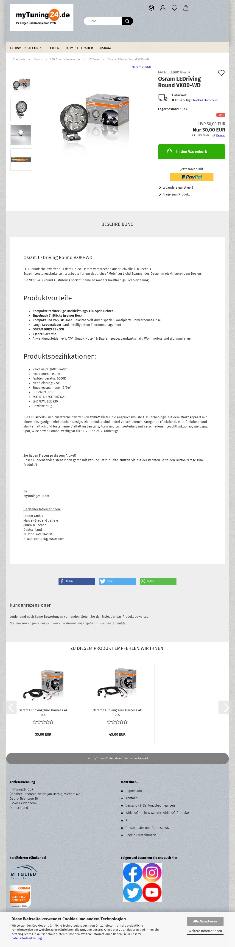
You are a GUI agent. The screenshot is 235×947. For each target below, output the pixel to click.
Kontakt (131, 798)
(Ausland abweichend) (205, 100)
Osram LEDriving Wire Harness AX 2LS (117, 712)
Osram (105, 48)
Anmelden (119, 623)
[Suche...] (127, 21)
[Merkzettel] (174, 8)
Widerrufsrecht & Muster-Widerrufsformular (157, 813)
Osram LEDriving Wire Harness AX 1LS (43, 712)
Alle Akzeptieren (205, 921)
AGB (128, 820)
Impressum (134, 791)
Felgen (53, 48)
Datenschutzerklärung (26, 938)
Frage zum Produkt (176, 194)
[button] (151, 8)
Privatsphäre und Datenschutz (148, 828)
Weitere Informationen (205, 931)
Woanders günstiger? (178, 188)
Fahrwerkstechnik (26, 48)
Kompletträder (79, 48)
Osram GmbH (141, 67)
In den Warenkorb (186, 151)
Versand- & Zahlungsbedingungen (150, 805)
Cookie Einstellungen (141, 835)
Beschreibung (117, 224)
